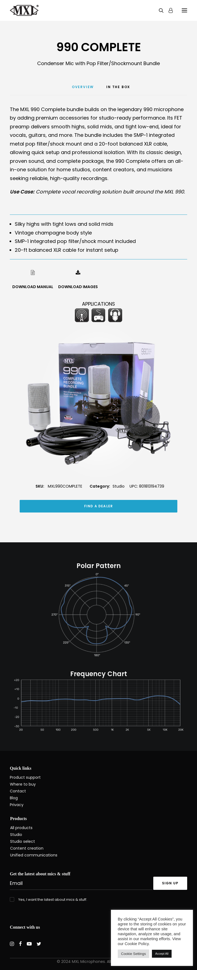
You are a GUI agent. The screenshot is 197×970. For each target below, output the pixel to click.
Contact (18, 791)
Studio (119, 486)
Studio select (22, 841)
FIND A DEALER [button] (98, 506)
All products (21, 827)
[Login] (168, 10)
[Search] (159, 10)
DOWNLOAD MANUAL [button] (32, 286)
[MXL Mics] (24, 10)
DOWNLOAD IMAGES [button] (78, 286)
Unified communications (33, 855)
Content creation (26, 848)
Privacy (16, 804)
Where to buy (23, 784)
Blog (14, 798)
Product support (25, 777)
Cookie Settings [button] (133, 954)
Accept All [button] (161, 953)
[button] (184, 10)
